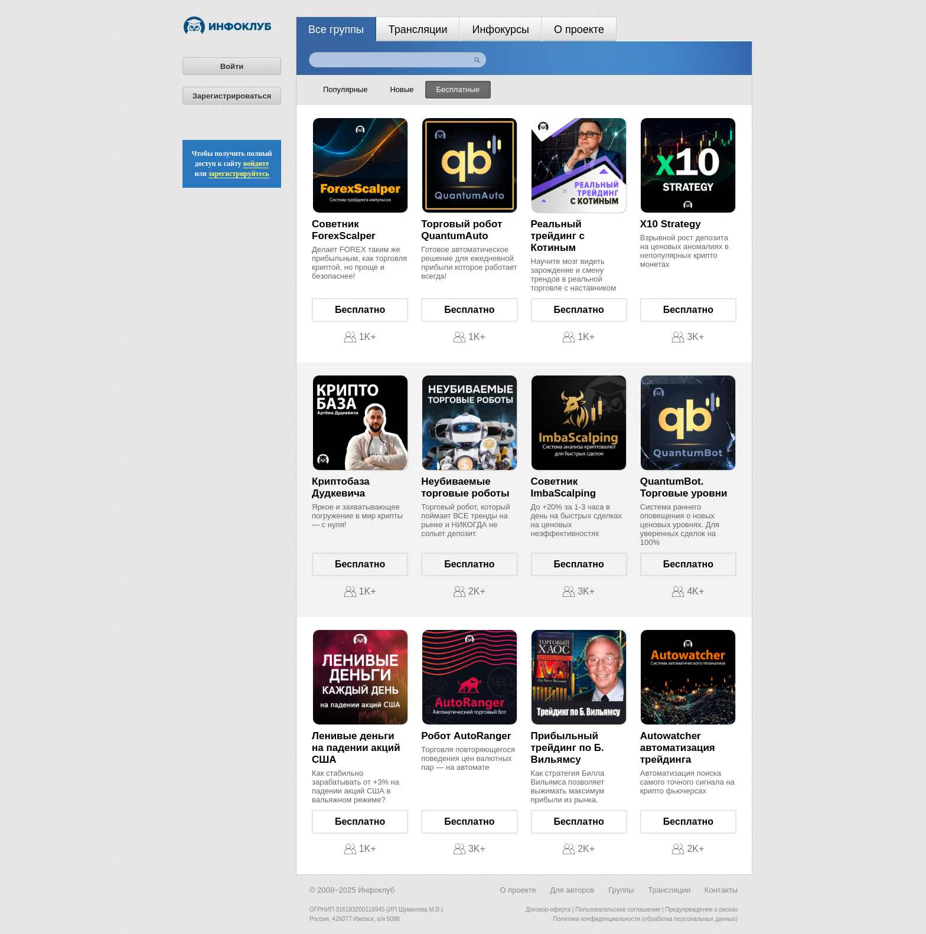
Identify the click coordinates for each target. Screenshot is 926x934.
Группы (621, 890)
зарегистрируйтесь (238, 173)
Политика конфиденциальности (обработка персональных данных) (645, 919)
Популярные (345, 89)
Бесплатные (458, 89)
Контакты (721, 890)
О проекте (579, 29)
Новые (401, 89)
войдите (256, 163)
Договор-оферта (548, 909)
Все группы (336, 29)
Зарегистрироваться (232, 96)
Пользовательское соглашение (617, 909)
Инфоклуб (376, 890)
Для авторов (572, 890)
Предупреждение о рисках (701, 909)
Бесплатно (360, 310)
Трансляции (418, 29)
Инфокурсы (500, 29)
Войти (232, 66)
